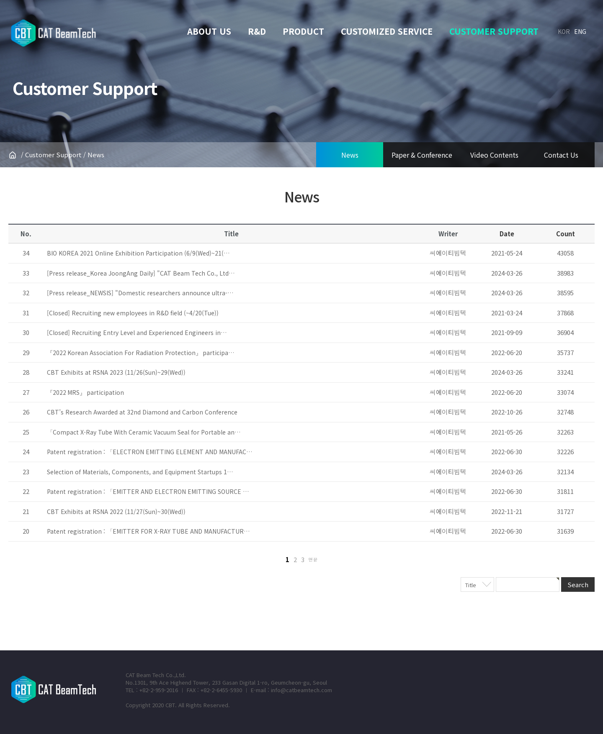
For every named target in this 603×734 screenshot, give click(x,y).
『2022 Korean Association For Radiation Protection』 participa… (140, 352)
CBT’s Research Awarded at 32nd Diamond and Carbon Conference (142, 412)
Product (303, 31)
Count (565, 234)
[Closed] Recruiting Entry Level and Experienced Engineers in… (137, 332)
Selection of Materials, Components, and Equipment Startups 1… (140, 472)
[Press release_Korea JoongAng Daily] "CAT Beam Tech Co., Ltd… (140, 273)
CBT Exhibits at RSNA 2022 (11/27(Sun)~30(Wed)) (116, 511)
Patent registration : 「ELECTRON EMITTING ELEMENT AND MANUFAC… (149, 452)
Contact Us (561, 155)
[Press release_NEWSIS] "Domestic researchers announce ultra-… (140, 293)
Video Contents (494, 155)
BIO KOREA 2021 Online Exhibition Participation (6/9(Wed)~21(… (138, 253)
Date (507, 234)
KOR (564, 31)
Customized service (387, 31)
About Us (209, 31)
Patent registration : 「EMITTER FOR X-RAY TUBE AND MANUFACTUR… (148, 531)
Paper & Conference (422, 155)
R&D (257, 31)
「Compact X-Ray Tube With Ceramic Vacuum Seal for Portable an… (143, 432)
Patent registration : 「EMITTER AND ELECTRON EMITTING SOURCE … (148, 491)
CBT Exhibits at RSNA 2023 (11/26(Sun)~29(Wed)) (116, 372)
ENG (580, 31)
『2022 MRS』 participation (85, 392)
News (349, 155)
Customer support (494, 31)
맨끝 (313, 559)
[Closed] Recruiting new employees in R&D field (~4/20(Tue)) (133, 313)
